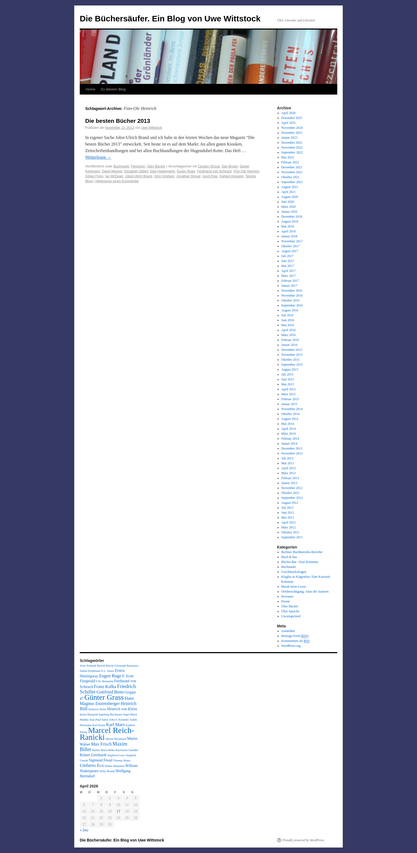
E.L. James (107, 670)
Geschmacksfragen (293, 572)
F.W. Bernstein (104, 681)
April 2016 (288, 330)
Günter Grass (104, 697)
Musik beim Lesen (293, 586)
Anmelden (288, 631)
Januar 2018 (289, 236)
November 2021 (292, 172)
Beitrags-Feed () (295, 636)
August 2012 (289, 503)
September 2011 (292, 537)
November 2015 (292, 355)
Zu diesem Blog (113, 89)
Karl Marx (115, 724)
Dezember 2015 (291, 350)
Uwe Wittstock (151, 128)
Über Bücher (156, 166)
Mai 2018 (287, 226)
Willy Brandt (107, 771)
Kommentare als (295, 641)
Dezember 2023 (291, 133)
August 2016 (289, 310)
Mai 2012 (287, 517)
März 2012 (288, 527)
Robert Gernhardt (93, 755)
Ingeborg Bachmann (110, 714)
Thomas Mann (121, 760)
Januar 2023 (289, 138)
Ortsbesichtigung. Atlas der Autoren (305, 591)
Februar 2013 (290, 478)
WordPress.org (291, 646)
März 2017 (288, 276)
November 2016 (292, 295)
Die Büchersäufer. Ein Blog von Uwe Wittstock (170, 18)
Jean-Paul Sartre (99, 719)
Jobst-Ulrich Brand (138, 176)
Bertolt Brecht (105, 665)
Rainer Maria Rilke (103, 750)
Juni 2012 (287, 512)
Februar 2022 (290, 162)
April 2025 (288, 123)
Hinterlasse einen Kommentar (117, 181)
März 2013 (288, 473)
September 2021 (292, 182)
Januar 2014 (289, 443)
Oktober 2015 (290, 360)
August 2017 (289, 251)
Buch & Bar (289, 557)
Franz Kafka (105, 686)
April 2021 (288, 192)
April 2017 (288, 271)
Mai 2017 (287, 266)
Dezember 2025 (291, 118)
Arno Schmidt (88, 665)
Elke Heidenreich (162, 171)
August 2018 (289, 221)
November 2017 (292, 241)
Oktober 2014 (290, 414)
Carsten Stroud (209, 166)
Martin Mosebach (115, 738)
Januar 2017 (289, 286)
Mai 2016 (287, 325)
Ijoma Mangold (89, 714)
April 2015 (288, 389)
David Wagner (112, 171)
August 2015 (289, 369)
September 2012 (292, 498)
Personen (138, 166)
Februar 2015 (290, 399)
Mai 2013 (287, 463)
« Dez (84, 830)
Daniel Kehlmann (90, 670)
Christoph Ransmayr (127, 665)
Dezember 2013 (291, 448)
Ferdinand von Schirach (214, 171)
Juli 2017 (287, 256)
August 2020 (289, 197)
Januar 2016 (289, 345)
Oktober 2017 (290, 246)
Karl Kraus (98, 725)
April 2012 (288, 522)
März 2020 (288, 207)
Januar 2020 (289, 212)
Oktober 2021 (290, 177)
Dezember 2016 (291, 290)
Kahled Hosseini (232, 176)
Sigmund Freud (100, 760)
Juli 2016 (287, 315)
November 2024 (292, 128)
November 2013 (292, 453)
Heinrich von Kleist (122, 709)
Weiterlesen (98, 157)
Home (90, 89)
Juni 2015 (287, 379)
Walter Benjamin (114, 765)
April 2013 (288, 468)
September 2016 (292, 305)
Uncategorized (291, 616)
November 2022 (292, 147)
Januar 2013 (289, 483)
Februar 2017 (290, 281)
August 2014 (289, 419)
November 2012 (292, 488)
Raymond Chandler (127, 750)
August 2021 (289, 187)
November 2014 (292, 409)
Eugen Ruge (186, 171)
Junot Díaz (210, 176)
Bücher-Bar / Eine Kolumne (299, 562)
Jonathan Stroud (188, 176)
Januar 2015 (289, 404)
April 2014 (288, 429)
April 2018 (288, 231)
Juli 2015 (287, 374)
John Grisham (164, 176)
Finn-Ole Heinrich (246, 171)
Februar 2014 (290, 438)
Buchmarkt (121, 166)
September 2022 (292, 152)
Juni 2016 (287, 320)
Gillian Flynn (94, 176)
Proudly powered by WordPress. (303, 840)
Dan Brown (230, 166)
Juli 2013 (287, 458)
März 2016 (288, 335)
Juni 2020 (287, 202)
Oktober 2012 (290, 493)
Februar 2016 (290, 340)
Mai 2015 (287, 384)
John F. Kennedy (119, 719)
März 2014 (288, 434)
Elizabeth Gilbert (136, 171)
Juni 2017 (287, 261)
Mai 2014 (287, 424)
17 (118, 811)
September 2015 (292, 364)
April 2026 (288, 113)
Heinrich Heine (97, 709)
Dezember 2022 (291, 142)
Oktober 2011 (290, 532)
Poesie (285, 601)
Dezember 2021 (291, 167)
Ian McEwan (114, 176)
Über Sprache (290, 611)
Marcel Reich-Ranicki (107, 733)
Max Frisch (101, 744)
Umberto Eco (92, 765)
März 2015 (288, 394)
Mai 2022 (287, 157)
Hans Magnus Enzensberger (107, 701)
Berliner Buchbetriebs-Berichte (301, 552)
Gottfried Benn (110, 692)
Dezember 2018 (291, 216)
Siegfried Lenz (115, 755)
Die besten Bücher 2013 (117, 121)
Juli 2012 (287, 508)
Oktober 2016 (290, 300)
